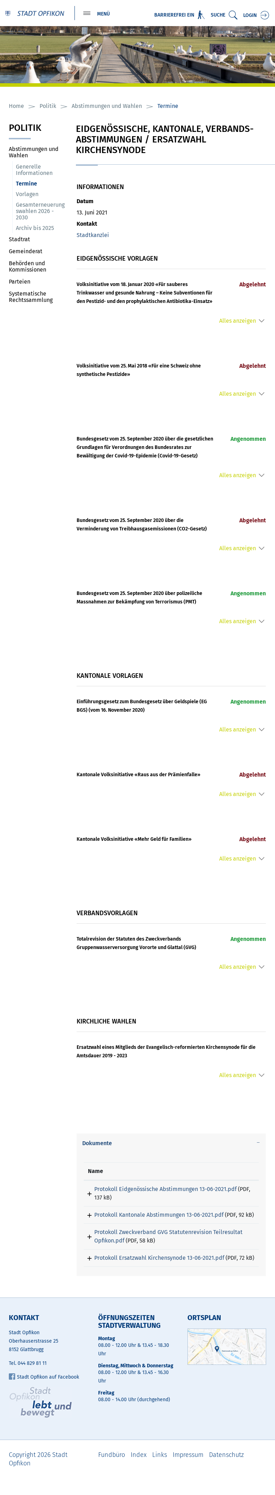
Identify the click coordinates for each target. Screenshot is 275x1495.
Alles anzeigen (237, 321)
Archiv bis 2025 (35, 228)
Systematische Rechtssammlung (31, 297)
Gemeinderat (25, 252)
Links (159, 1472)
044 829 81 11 (32, 1381)
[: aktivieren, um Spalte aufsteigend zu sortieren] (240, 1172)
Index (139, 1472)
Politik (25, 129)
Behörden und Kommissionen (27, 267)
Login (250, 15)
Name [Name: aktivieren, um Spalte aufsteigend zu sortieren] (95, 1171)
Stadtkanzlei (93, 235)
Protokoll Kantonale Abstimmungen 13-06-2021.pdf (152, 1215)
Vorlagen (27, 195)
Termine (42, 184)
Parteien (19, 282)
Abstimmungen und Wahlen (34, 152)
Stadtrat (19, 240)
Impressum (188, 1472)
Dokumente (97, 1144)
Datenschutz (226, 1472)
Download (240, 1191)
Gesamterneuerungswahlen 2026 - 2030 (40, 211)
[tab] (171, 1144)
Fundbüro (111, 1472)
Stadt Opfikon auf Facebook (44, 1395)
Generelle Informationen (34, 170)
